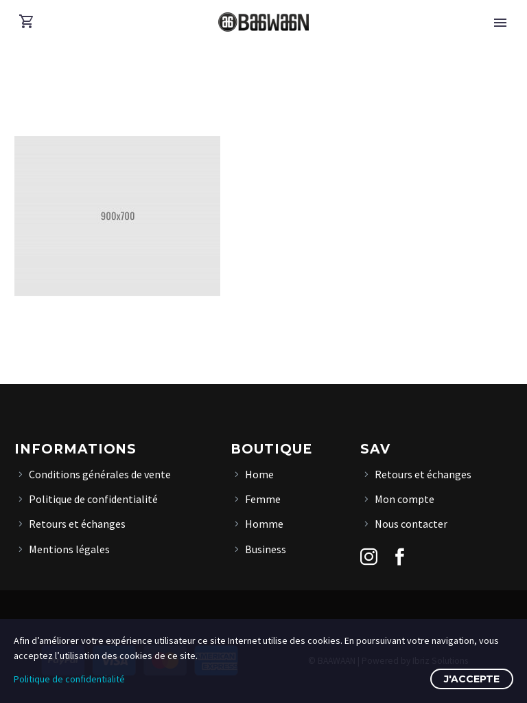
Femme (263, 499)
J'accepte (472, 679)
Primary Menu (500, 23)
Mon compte (404, 499)
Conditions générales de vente (100, 474)
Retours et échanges (77, 524)
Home (259, 474)
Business (265, 549)
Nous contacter (411, 524)
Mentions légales (69, 549)
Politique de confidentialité (93, 499)
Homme (264, 524)
